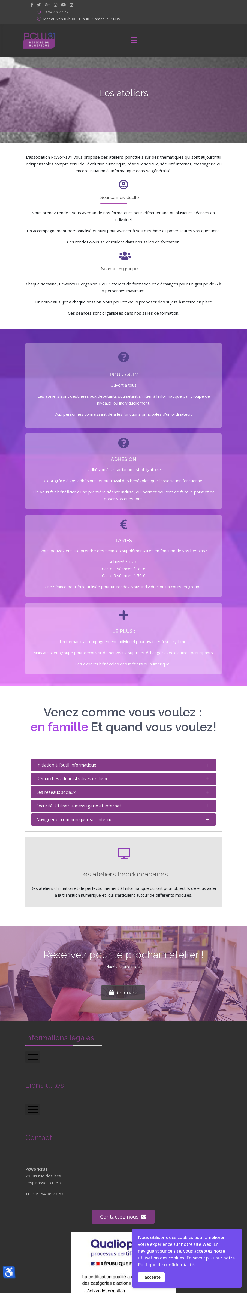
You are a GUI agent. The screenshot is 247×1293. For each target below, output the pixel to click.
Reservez (123, 992)
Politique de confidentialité (166, 1265)
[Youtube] (63, 4)
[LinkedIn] (71, 4)
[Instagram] (55, 4)
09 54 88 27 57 (56, 11)
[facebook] (32, 4)
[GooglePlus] (47, 4)
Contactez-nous (119, 1216)
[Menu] (134, 40)
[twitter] (39, 4)
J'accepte (151, 1277)
